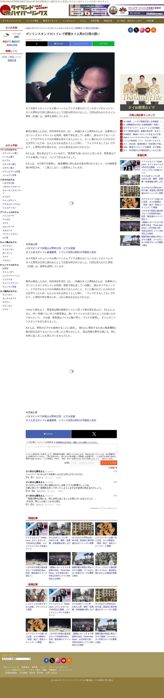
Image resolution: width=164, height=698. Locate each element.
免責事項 (25, 667)
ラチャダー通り (9, 164)
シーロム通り (8, 157)
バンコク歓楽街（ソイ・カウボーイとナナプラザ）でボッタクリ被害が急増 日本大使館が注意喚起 (143, 140)
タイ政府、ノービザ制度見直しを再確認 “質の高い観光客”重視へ (143, 121)
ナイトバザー (8, 272)
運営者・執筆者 (36, 673)
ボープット (7, 253)
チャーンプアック (10, 283)
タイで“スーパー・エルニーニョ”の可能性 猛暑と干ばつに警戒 (143, 128)
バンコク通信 (32, 21)
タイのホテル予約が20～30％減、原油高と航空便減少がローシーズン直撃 (83, 540)
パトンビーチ (8, 216)
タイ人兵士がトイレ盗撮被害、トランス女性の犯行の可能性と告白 (61, 252)
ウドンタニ (7, 306)
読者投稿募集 (11, 673)
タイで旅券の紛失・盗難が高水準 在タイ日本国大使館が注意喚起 (143, 131)
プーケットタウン (10, 234)
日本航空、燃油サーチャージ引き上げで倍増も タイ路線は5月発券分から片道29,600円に (143, 134)
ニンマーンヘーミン (11, 276)
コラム (83, 21)
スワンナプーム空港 (11, 171)
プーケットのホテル (9, 212)
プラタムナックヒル (11, 204)
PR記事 (150, 21)
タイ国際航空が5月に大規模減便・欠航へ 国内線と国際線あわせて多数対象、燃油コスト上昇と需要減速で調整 (143, 124)
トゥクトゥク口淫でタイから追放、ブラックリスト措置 (36, 607)
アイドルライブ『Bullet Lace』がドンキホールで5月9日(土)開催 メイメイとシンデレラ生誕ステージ (36, 543)
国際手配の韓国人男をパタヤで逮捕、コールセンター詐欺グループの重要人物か (152, 241)
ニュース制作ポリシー (15, 670)
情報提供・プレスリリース (60, 670)
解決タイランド (50, 21)
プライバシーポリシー (58, 667)
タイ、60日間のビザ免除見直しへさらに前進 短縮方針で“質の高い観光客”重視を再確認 (143, 150)
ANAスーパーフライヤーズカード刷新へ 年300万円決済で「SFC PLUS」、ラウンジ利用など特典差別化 (143, 137)
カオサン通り (8, 168)
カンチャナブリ (9, 298)
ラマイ (5, 257)
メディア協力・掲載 (37, 670)
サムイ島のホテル (8, 242)
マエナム (6, 260)
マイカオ (6, 219)
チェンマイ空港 (9, 287)
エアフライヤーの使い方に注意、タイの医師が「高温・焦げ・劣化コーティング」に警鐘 (152, 203)
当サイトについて (11, 667)
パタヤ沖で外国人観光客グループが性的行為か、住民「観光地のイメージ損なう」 (152, 215)
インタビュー (68, 21)
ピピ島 (5, 238)
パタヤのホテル (7, 180)
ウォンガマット (9, 200)
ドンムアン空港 (9, 175)
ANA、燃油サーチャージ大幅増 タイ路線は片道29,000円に (143, 147)
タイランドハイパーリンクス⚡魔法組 (75, 680)
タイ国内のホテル (8, 291)
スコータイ (7, 295)
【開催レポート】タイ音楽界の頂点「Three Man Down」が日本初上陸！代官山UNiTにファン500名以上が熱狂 (59, 573)
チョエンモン (8, 249)
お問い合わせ (51, 673)
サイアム (6, 160)
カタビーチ (7, 230)
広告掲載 (23, 673)
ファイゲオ (7, 279)
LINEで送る (103, 44)
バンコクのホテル (8, 150)
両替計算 (108, 21)
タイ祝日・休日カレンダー (129, 21)
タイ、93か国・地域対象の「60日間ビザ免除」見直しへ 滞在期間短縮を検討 (143, 144)
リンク (43, 667)
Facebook (58, 44)
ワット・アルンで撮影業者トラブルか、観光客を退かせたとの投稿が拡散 (106, 570)
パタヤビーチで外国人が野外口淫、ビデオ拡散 (50, 248)
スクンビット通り (10, 153)
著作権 (35, 667)
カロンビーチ (8, 227)
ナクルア (6, 197)
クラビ (5, 309)
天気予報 (95, 21)
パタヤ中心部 (8, 183)
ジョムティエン (9, 208)
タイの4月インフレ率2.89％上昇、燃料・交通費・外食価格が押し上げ (59, 540)
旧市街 (5, 268)
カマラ (5, 223)
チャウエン (7, 246)
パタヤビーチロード (11, 187)
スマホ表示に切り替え (103, 680)
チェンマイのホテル (9, 265)
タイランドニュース (11, 21)
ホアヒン (6, 302)
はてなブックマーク (81, 44)
